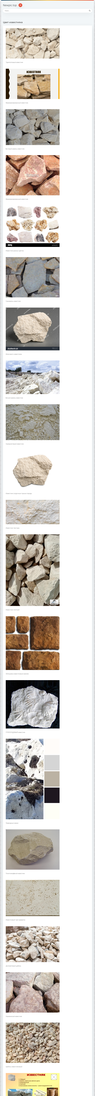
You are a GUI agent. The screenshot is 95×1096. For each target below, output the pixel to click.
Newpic (10, 5)
